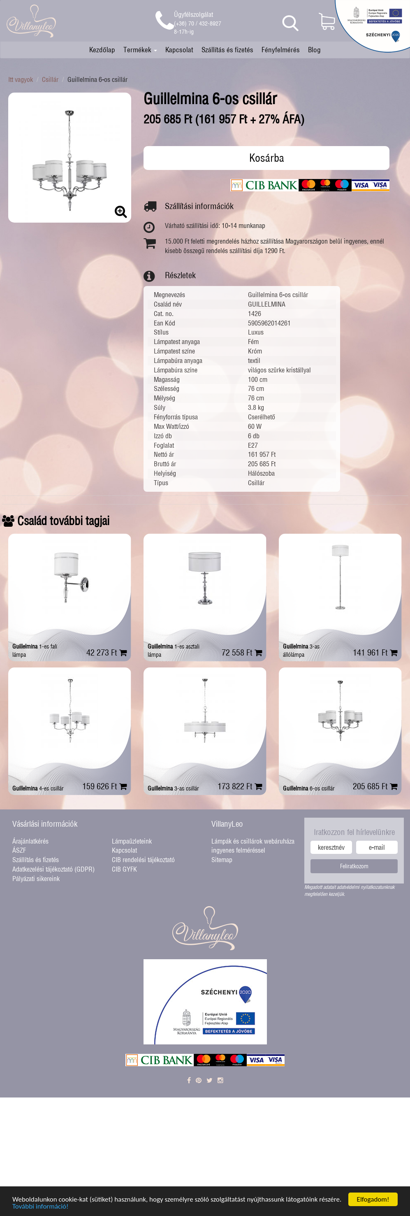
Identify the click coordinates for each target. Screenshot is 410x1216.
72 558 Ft (242, 652)
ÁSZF (19, 850)
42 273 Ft (106, 652)
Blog (314, 49)
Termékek (140, 49)
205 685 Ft (375, 786)
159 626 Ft (104, 786)
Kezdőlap (102, 49)
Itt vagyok (20, 79)
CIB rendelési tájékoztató (143, 860)
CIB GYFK (124, 869)
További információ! (40, 1208)
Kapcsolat (179, 49)
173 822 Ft (240, 786)
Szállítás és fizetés (227, 49)
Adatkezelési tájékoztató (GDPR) (53, 869)
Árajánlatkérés (30, 841)
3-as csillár (173, 788)
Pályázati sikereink (36, 878)
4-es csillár (38, 788)
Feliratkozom (354, 866)
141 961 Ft (375, 652)
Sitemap (221, 860)
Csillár (50, 79)
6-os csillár (309, 788)
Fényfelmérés (281, 49)
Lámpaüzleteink (132, 841)
